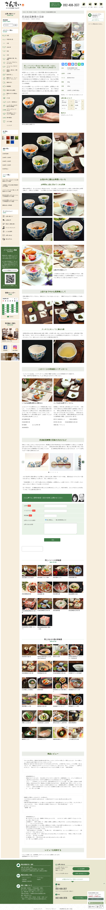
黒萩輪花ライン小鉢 (76, 700)
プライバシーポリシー (51, 908)
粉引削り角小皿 (58, 422)
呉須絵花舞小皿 (26, 422)
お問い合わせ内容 (28, 524)
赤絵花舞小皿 (44, 588)
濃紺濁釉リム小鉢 (29, 700)
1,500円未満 (5, 153)
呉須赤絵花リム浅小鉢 (44, 716)
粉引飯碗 (24, 424)
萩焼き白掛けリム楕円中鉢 (60, 716)
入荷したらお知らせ (96, 899)
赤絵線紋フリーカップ (60, 700)
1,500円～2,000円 (6, 157)
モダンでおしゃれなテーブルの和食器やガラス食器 (10, 180)
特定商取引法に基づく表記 (66, 908)
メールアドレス (29, 510)
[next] (83, 462)
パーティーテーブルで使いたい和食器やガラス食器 (10, 190)
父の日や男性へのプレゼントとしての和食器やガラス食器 (10, 201)
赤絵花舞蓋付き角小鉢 (76, 604)
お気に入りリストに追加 (96, 903)
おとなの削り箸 (36, 424)
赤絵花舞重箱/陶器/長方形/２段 (29, 605)
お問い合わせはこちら (81, 873)
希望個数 (28, 515)
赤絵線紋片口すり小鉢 (76, 683)
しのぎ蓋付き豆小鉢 (76, 733)
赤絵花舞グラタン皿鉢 (44, 571)
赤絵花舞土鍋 (60, 588)
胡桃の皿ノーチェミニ (59, 424)
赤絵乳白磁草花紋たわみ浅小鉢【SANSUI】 (44, 651)
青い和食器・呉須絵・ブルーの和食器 (36, 12)
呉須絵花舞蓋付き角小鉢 (71, 422)
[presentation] (32, 551)
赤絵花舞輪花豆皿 (29, 588)
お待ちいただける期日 (29, 520)
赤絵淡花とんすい (44, 733)
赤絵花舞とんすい (60, 571)
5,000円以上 (5, 168)
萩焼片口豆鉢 (60, 650)
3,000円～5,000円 (6, 165)
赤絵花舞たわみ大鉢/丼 (29, 571)
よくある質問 (81, 869)
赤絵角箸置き (25, 427)
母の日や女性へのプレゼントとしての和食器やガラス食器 (10, 196)
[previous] (23, 462)
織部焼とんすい (29, 733)
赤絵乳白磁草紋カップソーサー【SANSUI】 (76, 651)
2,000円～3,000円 (6, 161)
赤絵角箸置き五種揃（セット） (29, 622)
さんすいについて (38, 908)
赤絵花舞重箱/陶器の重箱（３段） (44, 622)
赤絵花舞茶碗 (60, 604)
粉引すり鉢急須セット (59, 419)
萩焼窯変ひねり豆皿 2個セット (60, 684)
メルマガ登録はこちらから (10, 270)
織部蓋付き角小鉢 (44, 700)
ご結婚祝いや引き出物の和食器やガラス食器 (10, 185)
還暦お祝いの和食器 (7, 205)
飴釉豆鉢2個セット (60, 733)
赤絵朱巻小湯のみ (29, 650)
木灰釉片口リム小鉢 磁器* (76, 667)
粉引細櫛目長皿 (26, 419)
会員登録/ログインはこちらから (30, 856)
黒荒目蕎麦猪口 (76, 716)
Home (24, 12)
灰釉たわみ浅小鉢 (29, 716)
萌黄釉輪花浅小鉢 (44, 667)
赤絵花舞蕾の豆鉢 (76, 588)
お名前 (27, 505)
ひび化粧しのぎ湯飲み (29, 683)
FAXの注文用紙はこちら (81, 898)
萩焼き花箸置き (73, 419)
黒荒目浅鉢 (44, 683)
